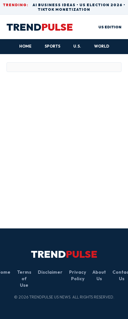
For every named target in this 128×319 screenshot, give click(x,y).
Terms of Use (24, 278)
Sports (52, 46)
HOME (25, 46)
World (101, 46)
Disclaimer (50, 272)
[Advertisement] (61, 141)
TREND (40, 27)
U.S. (77, 46)
